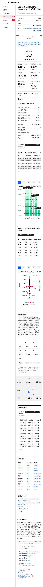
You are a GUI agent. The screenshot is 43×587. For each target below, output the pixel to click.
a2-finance (28, 560)
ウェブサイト (22, 506)
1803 (28, 486)
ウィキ (20, 511)
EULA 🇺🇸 (20, 572)
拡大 (19, 171)
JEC (28, 473)
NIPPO (35, 489)
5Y (19, 182)
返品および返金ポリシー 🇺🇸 (25, 576)
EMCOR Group (38, 481)
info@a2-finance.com (31, 564)
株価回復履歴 (33, 44)
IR (30, 506)
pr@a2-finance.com (28, 565)
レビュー (37, 543)
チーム (21, 543)
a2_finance (25, 559)
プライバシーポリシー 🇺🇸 (25, 574)
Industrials (38, 25)
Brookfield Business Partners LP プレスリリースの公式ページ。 (29, 499)
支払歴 (19, 42)
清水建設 (36, 487)
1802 (28, 468)
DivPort (28, 329)
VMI (28, 484)
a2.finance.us (31, 553)
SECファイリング (23, 509)
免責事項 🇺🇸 (21, 571)
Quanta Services (38, 479)
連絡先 (33, 543)
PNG (34, 182)
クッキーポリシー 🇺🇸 (24, 569)
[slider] (29, 392)
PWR (28, 478)
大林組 (35, 468)
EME (28, 481)
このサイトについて (27, 541)
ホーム (19, 12)
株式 (24, 12)
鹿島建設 (36, 465)
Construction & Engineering (33, 28)
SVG (29, 182)
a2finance (30, 555)
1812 (28, 465)
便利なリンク (24, 46)
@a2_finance (29, 557)
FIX (28, 476)
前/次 (27, 44)
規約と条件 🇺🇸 (22, 577)
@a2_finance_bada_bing (32, 552)
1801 (28, 470)
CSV (39, 182)
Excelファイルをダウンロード (32, 144)
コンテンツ (27, 543)
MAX (23, 182)
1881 (28, 489)
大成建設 (36, 470)
